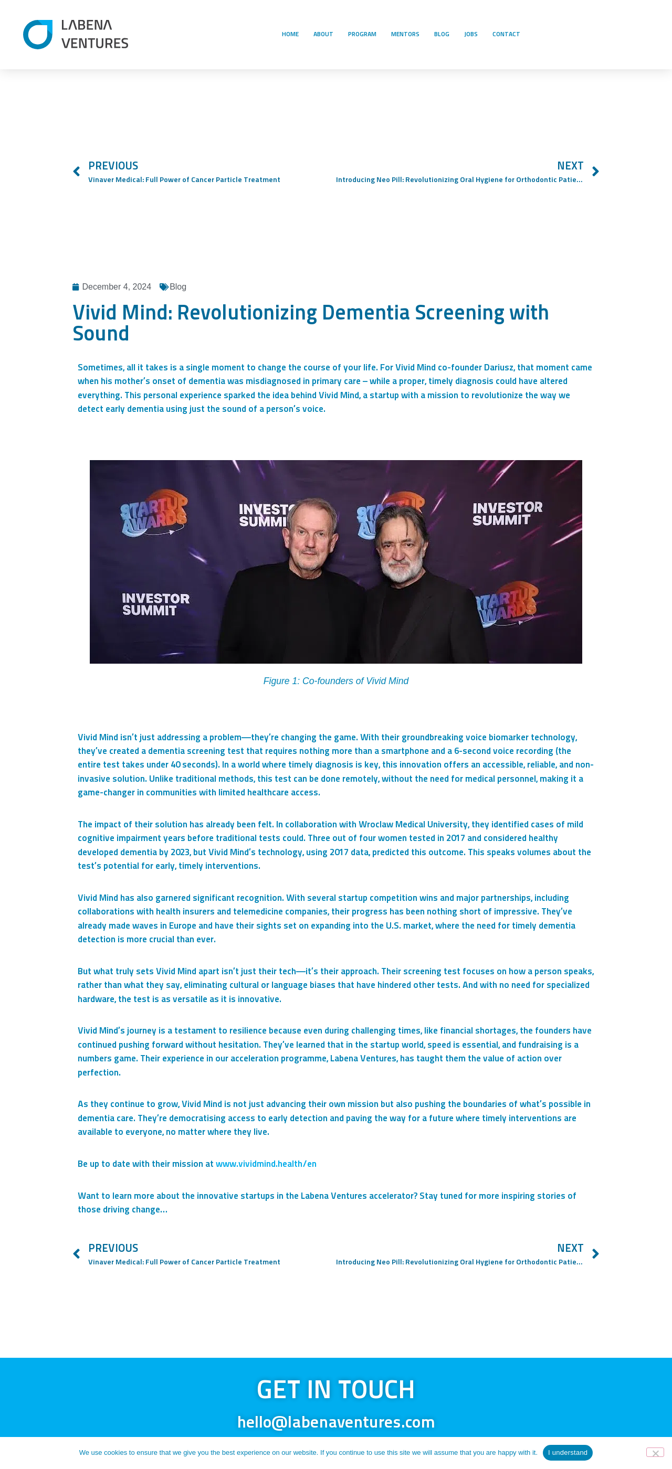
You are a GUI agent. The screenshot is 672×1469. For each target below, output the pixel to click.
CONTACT (506, 34)
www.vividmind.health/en (266, 1164)
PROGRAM (362, 34)
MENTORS (405, 34)
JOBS (471, 34)
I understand (567, 1452)
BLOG (441, 34)
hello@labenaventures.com (336, 1423)
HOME (290, 34)
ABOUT (323, 34)
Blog (178, 286)
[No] (655, 1452)
